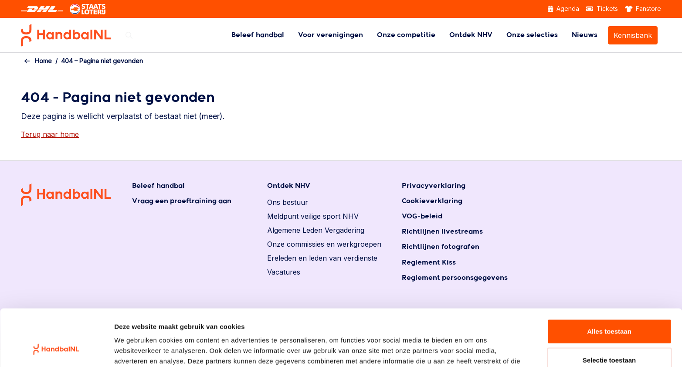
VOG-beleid (422, 216)
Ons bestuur (287, 202)
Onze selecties (532, 35)
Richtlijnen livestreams (442, 231)
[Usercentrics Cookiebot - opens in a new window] (56, 350)
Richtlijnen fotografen (440, 247)
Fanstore (643, 8)
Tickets (602, 8)
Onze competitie (406, 35)
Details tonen (471, 349)
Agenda (563, 8)
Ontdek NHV (470, 35)
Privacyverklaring (433, 186)
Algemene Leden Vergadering (315, 230)
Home (43, 61)
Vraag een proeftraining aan (181, 201)
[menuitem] (257, 35)
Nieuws (584, 35)
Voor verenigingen (330, 35)
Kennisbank (633, 35)
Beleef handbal (257, 35)
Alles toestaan (609, 281)
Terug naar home (50, 134)
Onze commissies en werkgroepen (324, 244)
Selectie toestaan (609, 310)
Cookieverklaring (432, 201)
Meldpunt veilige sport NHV (313, 216)
